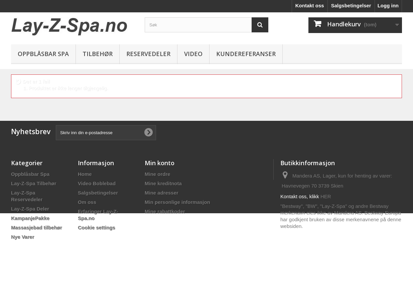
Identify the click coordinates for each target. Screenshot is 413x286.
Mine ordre (157, 174)
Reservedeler (148, 54)
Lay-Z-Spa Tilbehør (33, 183)
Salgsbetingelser (351, 5)
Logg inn (388, 5)
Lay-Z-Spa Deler (30, 209)
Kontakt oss (309, 5)
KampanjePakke (30, 218)
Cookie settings (96, 227)
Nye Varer (22, 237)
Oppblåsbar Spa (43, 54)
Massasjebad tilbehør (36, 227)
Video (193, 54)
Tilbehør (98, 54)
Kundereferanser (246, 54)
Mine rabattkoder (165, 211)
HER (325, 196)
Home (85, 174)
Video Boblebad (97, 183)
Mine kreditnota (163, 183)
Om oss (87, 202)
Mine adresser (161, 193)
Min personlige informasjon (177, 202)
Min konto (159, 163)
